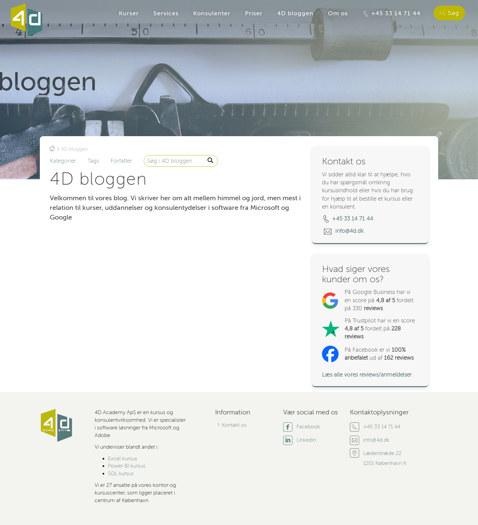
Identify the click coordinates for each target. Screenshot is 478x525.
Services (166, 13)
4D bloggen (295, 13)
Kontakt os (234, 425)
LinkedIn (306, 440)
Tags (93, 161)
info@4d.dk (350, 231)
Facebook (308, 427)
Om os (338, 13)
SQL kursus (121, 474)
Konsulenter (211, 13)
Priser (254, 13)
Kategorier (63, 161)
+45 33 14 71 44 (391, 13)
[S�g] (210, 161)
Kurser (129, 13)
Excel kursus (122, 459)
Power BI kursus (126, 466)
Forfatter (121, 161)
